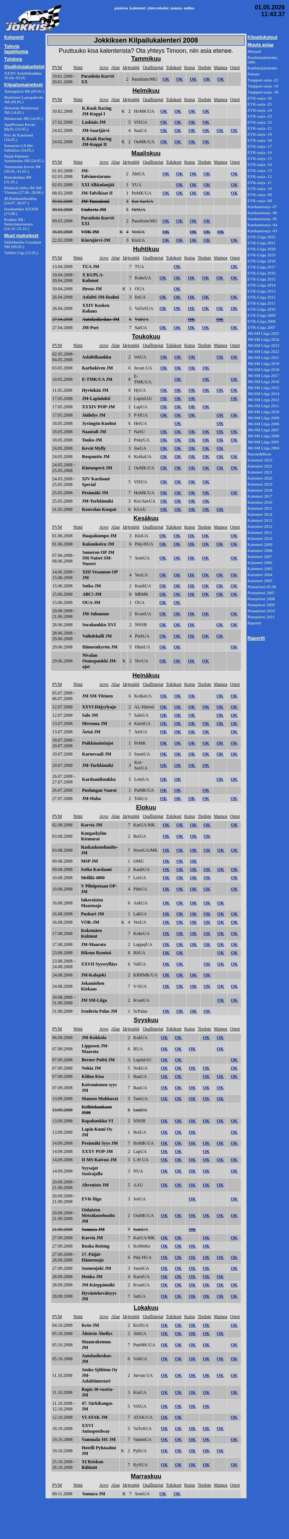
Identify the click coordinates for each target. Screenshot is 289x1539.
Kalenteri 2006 (260, 562)
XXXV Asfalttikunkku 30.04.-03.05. (23, 75)
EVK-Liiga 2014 (261, 285)
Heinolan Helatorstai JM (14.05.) (21, 110)
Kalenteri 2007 (260, 556)
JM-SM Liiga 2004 (263, 448)
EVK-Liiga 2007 (261, 327)
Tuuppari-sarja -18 (263, 92)
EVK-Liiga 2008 (261, 321)
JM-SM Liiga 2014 (263, 393)
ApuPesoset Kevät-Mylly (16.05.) (20, 126)
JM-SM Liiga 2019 (263, 363)
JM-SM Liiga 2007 (263, 430)
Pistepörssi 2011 (261, 617)
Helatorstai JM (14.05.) (23, 118)
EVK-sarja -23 (260, 116)
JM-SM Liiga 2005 (263, 442)
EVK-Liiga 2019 (261, 255)
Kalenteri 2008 (260, 550)
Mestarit (255, 51)
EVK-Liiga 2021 (261, 243)
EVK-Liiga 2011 (261, 303)
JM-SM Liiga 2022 (263, 351)
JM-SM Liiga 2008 (263, 424)
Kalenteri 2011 (260, 532)
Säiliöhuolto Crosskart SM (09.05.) (22, 244)
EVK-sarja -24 (260, 110)
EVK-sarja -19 (260, 134)
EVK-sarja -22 (260, 122)
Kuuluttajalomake (262, 68)
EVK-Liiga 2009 (261, 315)
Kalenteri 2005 (260, 568)
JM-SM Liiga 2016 (263, 381)
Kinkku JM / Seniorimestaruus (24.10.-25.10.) (18, 224)
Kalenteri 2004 (260, 574)
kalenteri (138, 8)
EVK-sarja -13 (260, 170)
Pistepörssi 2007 (261, 592)
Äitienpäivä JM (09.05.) (24, 91)
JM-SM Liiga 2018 (263, 369)
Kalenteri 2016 (260, 502)
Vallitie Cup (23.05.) (21, 252)
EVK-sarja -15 (260, 158)
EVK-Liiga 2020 (261, 249)
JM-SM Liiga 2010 (263, 411)
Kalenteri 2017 (260, 496)
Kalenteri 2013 (260, 520)
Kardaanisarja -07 (262, 206)
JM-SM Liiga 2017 (263, 375)
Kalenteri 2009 (260, 544)
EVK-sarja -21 (260, 128)
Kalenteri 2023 (260, 460)
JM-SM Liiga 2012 (263, 399)
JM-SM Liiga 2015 (263, 387)
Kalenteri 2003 (260, 580)
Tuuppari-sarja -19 (263, 86)
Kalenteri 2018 (260, 490)
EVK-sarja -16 (260, 152)
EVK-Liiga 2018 (261, 261)
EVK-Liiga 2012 (261, 297)
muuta (176, 8)
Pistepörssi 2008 (261, 598)
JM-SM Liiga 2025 (263, 333)
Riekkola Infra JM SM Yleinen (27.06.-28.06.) (23, 190)
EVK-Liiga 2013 (261, 291)
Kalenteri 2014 (260, 514)
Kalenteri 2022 (260, 466)
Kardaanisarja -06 (262, 212)
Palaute (254, 74)
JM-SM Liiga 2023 (263, 345)
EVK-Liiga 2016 (261, 273)
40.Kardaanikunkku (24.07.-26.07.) (20, 200)
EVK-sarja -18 (260, 140)
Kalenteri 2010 (260, 538)
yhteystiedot (158, 8)
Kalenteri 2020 (260, 478)
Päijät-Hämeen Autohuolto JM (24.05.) (24, 158)
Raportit (254, 623)
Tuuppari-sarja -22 (263, 80)
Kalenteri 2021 (260, 472)
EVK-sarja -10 (260, 188)
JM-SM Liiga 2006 (263, 436)
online (189, 8)
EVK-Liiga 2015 (261, 279)
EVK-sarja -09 (260, 194)
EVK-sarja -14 (260, 164)
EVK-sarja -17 (260, 146)
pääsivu (121, 8)
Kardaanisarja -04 (262, 224)
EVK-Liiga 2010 (261, 309)
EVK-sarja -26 (260, 98)
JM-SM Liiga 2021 (263, 357)
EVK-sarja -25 (260, 104)
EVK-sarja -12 (260, 176)
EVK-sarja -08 (260, 200)
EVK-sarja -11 (260, 182)
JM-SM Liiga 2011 (263, 405)
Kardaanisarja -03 (262, 230)
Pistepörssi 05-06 (262, 586)
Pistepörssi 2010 (261, 611)
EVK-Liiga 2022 (261, 237)
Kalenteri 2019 (260, 484)
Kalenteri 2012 (260, 526)
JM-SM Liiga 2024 (263, 339)
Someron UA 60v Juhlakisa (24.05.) (19, 147)
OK (165, 79)
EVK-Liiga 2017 (261, 267)
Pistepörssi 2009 (261, 604)
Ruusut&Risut (259, 454)
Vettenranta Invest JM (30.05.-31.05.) (22, 168)
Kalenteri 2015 (260, 508)
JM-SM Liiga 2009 (263, 417)
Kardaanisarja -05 (262, 218)
